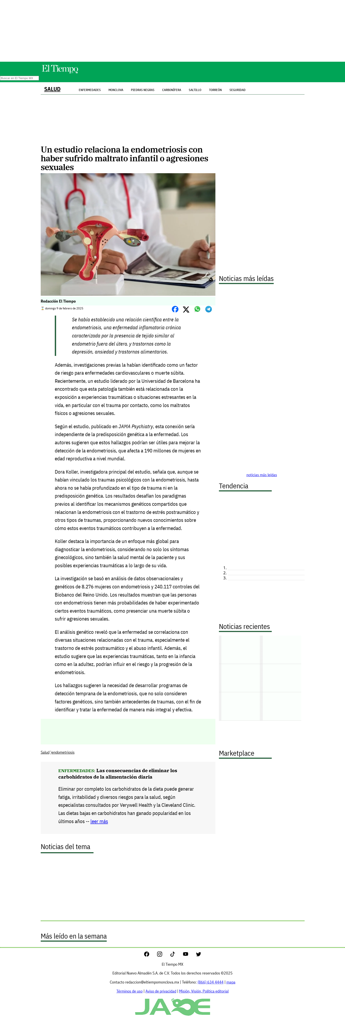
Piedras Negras (142, 90)
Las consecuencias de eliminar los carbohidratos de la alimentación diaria (117, 773)
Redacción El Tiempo (58, 301)
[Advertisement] (172, 31)
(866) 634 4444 (211, 982)
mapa (230, 982)
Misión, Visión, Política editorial (204, 991)
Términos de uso (129, 991)
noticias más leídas (261, 474)
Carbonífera (171, 90)
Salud (52, 89)
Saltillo (195, 90)
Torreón (215, 90)
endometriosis (63, 752)
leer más (99, 821)
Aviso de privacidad (160, 991)
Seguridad (237, 90)
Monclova (115, 90)
